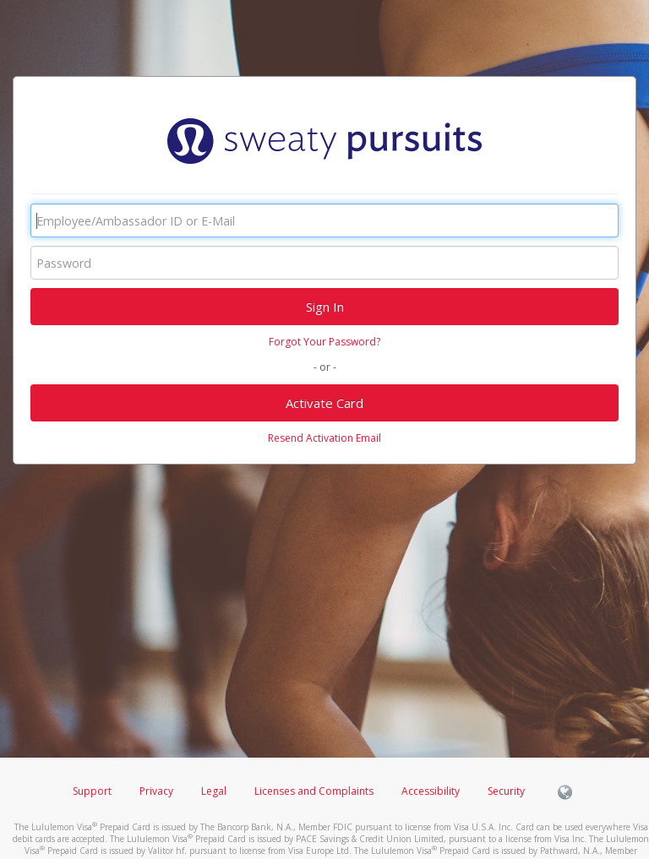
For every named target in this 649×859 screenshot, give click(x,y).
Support (92, 791)
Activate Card (324, 402)
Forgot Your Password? (324, 341)
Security (506, 791)
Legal (213, 791)
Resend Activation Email (324, 438)
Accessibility (430, 791)
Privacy (156, 791)
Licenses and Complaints (315, 791)
